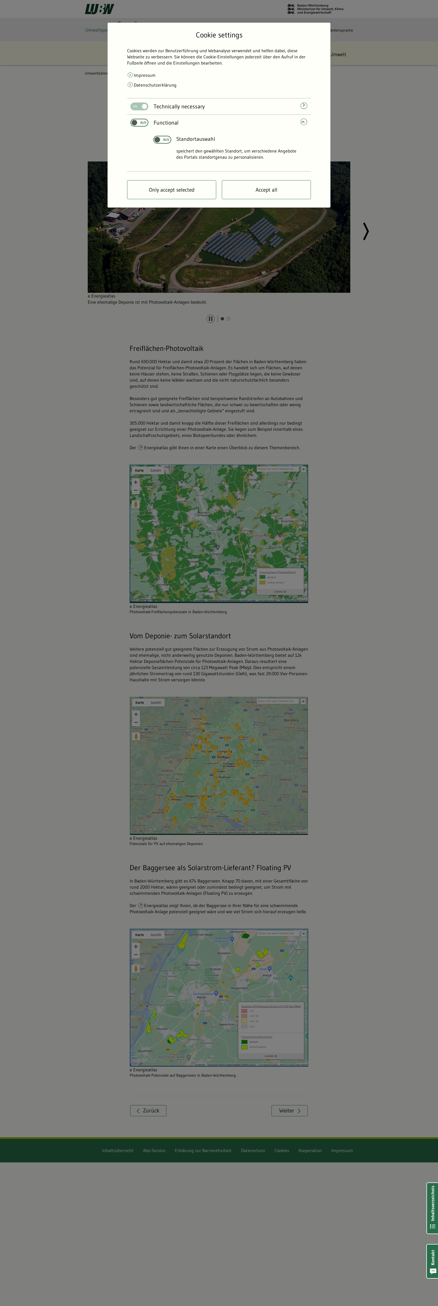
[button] (432, 1261)
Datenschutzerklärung (155, 85)
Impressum (145, 75)
